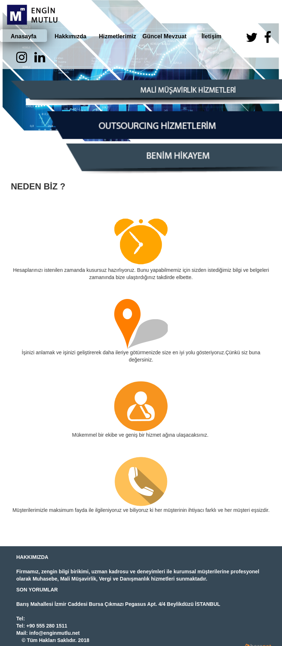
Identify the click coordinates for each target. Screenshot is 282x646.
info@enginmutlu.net (54, 633)
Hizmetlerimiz (117, 36)
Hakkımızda (70, 36)
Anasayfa (23, 36)
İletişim (211, 36)
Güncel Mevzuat (164, 36)
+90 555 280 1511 (46, 626)
